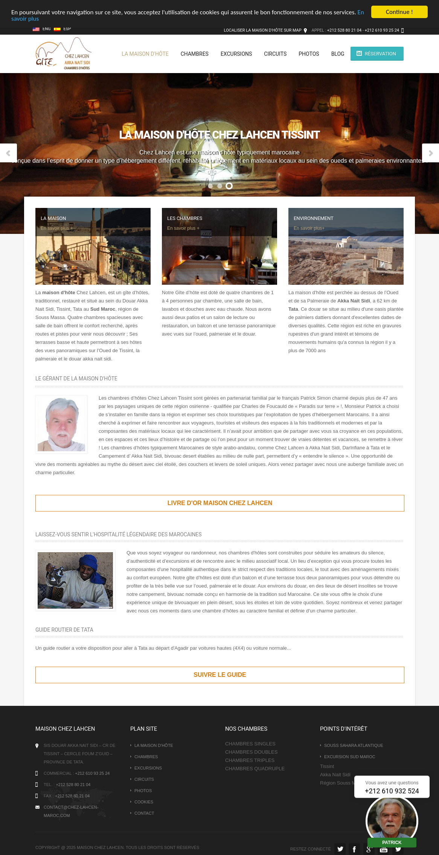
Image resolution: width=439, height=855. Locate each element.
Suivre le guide (220, 675)
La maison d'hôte (145, 54)
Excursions (236, 54)
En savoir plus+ (309, 228)
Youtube (383, 849)
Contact (144, 813)
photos (309, 54)
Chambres (195, 54)
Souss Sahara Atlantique (353, 745)
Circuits (275, 54)
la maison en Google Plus (369, 849)
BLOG (337, 54)
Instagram (398, 849)
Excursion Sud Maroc (349, 756)
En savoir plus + (57, 228)
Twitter (340, 849)
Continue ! (399, 12)
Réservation (380, 53)
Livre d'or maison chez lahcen (220, 503)
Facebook (354, 849)
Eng (42, 28)
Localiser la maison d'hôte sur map (263, 30)
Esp (62, 28)
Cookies (143, 802)
